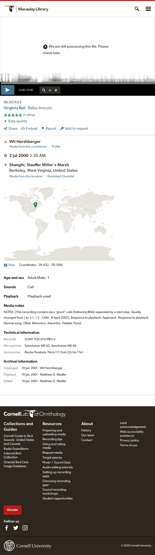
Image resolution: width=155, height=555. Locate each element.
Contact (86, 440)
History (86, 430)
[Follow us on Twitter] (16, 528)
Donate (12, 510)
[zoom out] (49, 90)
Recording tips (52, 439)
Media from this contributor (28, 146)
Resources (52, 424)
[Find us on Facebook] (6, 528)
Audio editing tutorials (57, 467)
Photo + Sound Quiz (56, 462)
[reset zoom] (43, 90)
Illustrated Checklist (60, 176)
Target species (52, 457)
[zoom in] (55, 90)
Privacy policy (129, 440)
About (87, 424)
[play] (7, 90)
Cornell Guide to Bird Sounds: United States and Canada (19, 440)
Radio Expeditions (16, 448)
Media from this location (25, 176)
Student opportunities (57, 498)
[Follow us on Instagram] (25, 528)
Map (9, 265)
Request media (52, 452)
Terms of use (128, 445)
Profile (56, 146)
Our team (87, 435)
